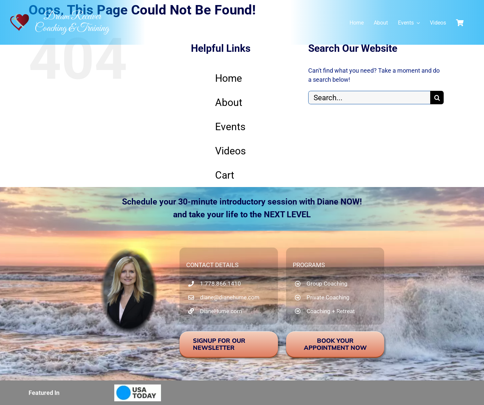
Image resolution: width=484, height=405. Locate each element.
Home (228, 78)
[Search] (437, 97)
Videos (230, 151)
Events (230, 127)
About (228, 102)
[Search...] (369, 97)
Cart (224, 175)
